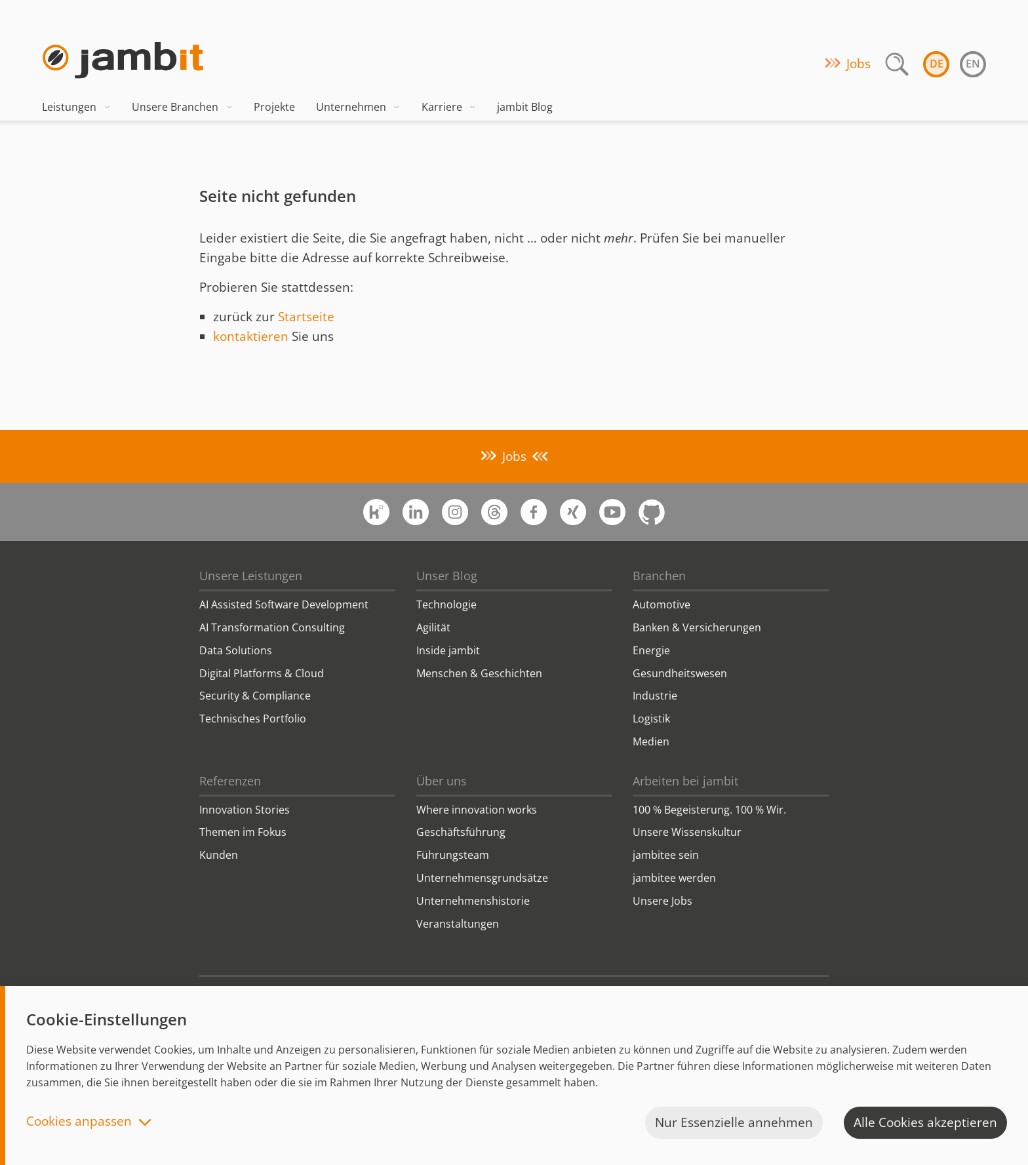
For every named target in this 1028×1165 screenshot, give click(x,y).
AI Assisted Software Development (283, 604)
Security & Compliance (255, 695)
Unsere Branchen (182, 107)
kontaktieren (250, 336)
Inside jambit (448, 650)
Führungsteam (452, 855)
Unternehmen (358, 107)
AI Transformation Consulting (272, 627)
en (973, 63)
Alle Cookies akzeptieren (925, 1122)
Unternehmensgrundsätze (482, 878)
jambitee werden (674, 878)
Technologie (446, 604)
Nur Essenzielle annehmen (734, 1122)
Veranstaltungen (457, 924)
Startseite (306, 316)
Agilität (433, 627)
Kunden (218, 855)
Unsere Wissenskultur (687, 832)
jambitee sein (666, 855)
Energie (651, 650)
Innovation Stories (244, 809)
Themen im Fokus (243, 832)
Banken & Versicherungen (697, 627)
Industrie (655, 695)
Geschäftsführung (460, 832)
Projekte (274, 107)
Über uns (441, 781)
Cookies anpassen (79, 1122)
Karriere (449, 107)
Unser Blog (446, 575)
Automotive (661, 604)
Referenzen (230, 781)
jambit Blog (525, 107)
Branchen (659, 575)
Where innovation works (476, 809)
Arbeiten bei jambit (685, 781)
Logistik (651, 718)
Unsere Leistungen (250, 575)
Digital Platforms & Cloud (261, 673)
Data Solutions (235, 650)
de (936, 63)
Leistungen (76, 107)
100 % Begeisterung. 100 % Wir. (709, 809)
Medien (651, 741)
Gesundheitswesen (680, 673)
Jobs (858, 63)
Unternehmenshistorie (473, 901)
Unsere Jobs (662, 901)
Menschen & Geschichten (479, 673)
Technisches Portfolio (252, 718)
